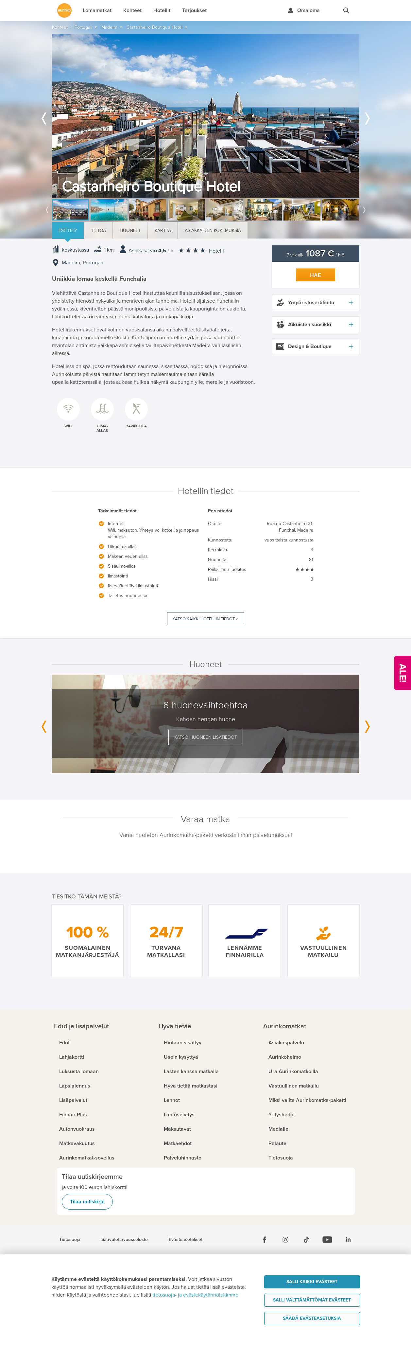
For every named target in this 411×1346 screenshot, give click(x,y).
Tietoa (98, 230)
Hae (315, 275)
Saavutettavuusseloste (124, 1239)
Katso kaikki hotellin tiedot (203, 619)
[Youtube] (327, 1240)
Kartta (163, 230)
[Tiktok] (306, 1240)
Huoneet (130, 230)
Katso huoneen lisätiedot (205, 737)
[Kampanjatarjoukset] (402, 673)
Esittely (68, 230)
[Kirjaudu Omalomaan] (304, 10)
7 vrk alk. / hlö (315, 255)
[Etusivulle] (64, 10)
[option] (205, 116)
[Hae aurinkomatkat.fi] (346, 10)
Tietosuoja (69, 1239)
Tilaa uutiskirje (87, 1201)
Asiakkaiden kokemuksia (213, 230)
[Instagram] (285, 1240)
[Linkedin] (348, 1240)
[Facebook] (264, 1240)
